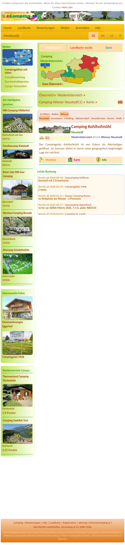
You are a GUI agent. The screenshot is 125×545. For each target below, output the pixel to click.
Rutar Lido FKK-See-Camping (14, 174)
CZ (111, 36)
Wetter (65, 28)
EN (102, 36)
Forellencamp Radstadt (16, 146)
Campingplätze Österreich (19, 532)
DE (93, 36)
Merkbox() (11, 36)
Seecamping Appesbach (78, 206)
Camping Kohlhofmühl (91, 126)
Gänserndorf (82, 118)
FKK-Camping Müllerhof (16, 110)
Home (8, 28)
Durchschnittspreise (17, 81)
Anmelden (82, 28)
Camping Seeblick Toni (15, 420)
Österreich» (47, 95)
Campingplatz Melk (13, 357)
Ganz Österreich (52, 84)
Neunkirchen (98, 118)
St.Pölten (45, 114)
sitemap (83, 522)
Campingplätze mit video (16, 71)
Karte (91, 102)
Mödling (68, 118)
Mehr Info (67, 7)
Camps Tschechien (16, 86)
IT (120, 36)
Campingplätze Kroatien (79, 535)
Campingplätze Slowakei (25, 535)
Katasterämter (101, 535)
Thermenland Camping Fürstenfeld (16, 378)
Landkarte (24, 28)
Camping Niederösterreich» (51, 61)
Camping (18, 522)
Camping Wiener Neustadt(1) (62, 102)
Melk (119, 118)
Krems (110, 118)
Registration (69, 522)
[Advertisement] (17, 488)
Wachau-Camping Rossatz (17, 213)
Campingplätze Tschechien (98, 532)
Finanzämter (113, 535)
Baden (55, 114)
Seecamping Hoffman (77, 179)
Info (98, 28)
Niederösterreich (72, 95)
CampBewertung (15, 77)
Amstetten (56, 118)
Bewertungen (46, 28)
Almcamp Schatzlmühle (16, 250)
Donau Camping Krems (77, 197)
